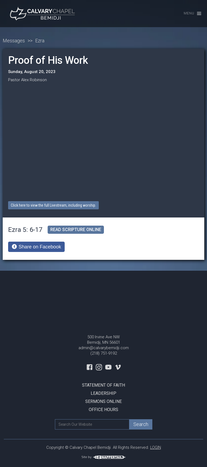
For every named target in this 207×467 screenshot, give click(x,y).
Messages (14, 40)
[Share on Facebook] (36, 247)
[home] (42, 13)
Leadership (103, 393)
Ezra (39, 40)
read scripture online (75, 229)
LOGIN (155, 447)
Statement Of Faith (103, 385)
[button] (190, 14)
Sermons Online (103, 401)
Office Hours (103, 409)
